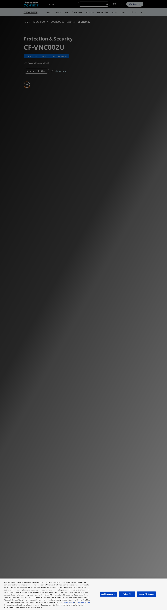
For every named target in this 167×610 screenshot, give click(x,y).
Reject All (127, 594)
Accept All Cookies (146, 594)
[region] (83, 594)
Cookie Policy (68, 602)
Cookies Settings (108, 594)
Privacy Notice (84, 602)
